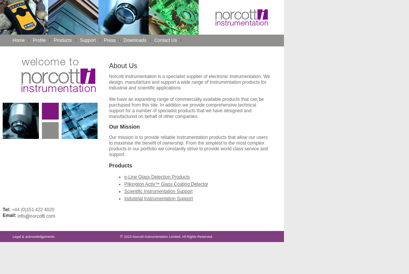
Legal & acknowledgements (34, 237)
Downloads (135, 40)
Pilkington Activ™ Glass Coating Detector (166, 184)
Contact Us (165, 40)
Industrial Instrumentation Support (158, 198)
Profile (39, 40)
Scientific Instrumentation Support (158, 191)
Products (63, 40)
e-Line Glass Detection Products (157, 177)
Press (110, 40)
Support (88, 40)
